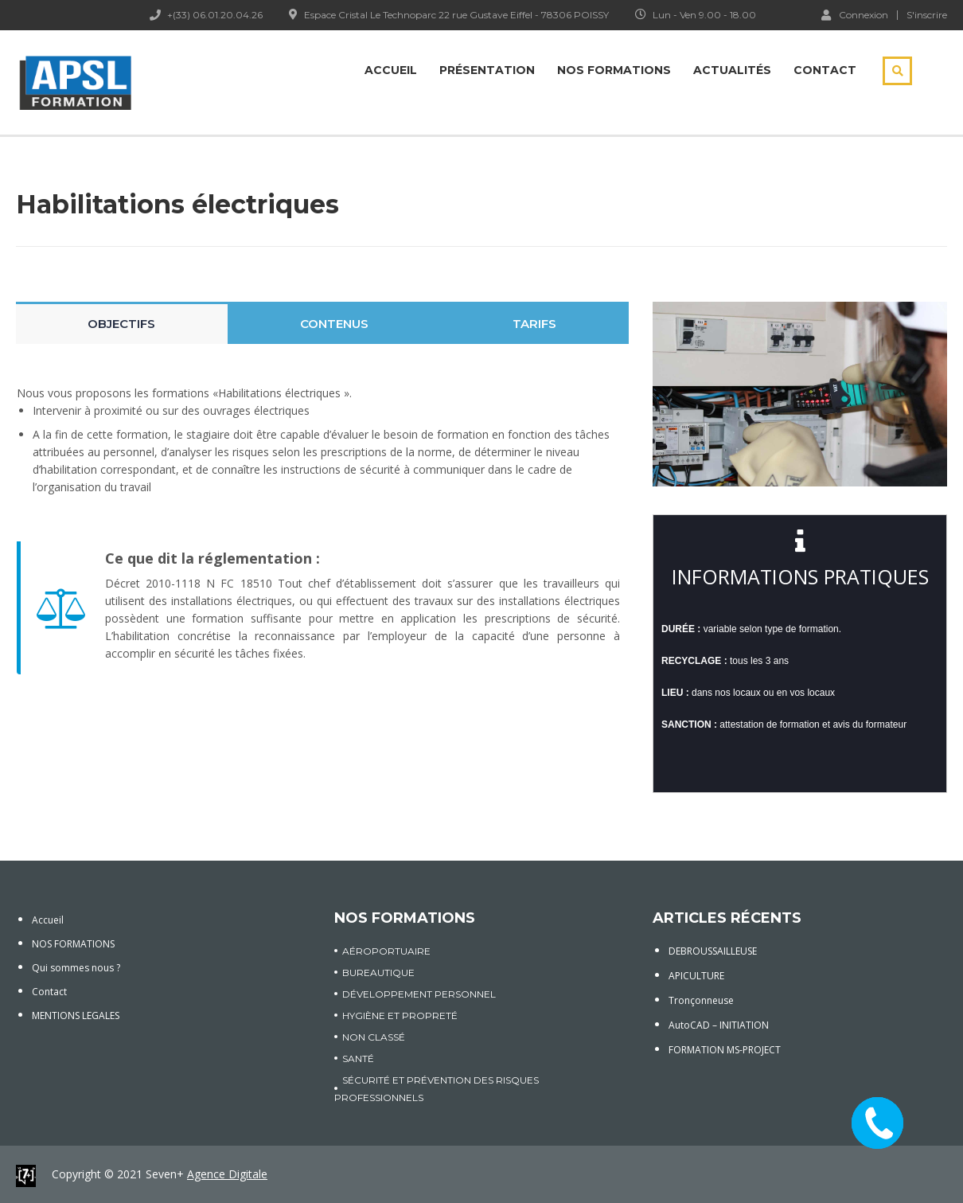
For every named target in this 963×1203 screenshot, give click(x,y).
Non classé (373, 1037)
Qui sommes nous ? (76, 968)
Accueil (391, 70)
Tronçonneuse (701, 1000)
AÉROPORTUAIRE (386, 951)
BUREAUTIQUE (378, 972)
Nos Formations (614, 70)
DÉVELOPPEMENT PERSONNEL (419, 994)
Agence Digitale (227, 1174)
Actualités (732, 70)
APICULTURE (696, 975)
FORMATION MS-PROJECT (725, 1050)
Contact (824, 70)
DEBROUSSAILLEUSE (713, 951)
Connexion (854, 14)
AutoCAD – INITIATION (719, 1025)
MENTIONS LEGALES (75, 1015)
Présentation (487, 70)
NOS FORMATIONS (73, 944)
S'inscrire (926, 15)
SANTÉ (358, 1058)
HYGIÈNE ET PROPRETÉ (400, 1015)
